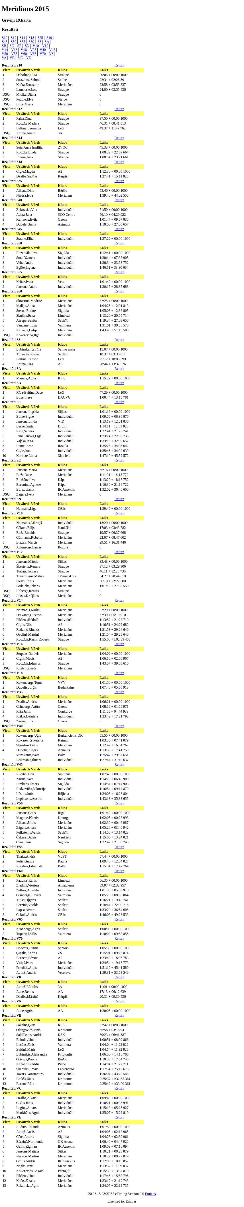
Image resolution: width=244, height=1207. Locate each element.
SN (27, 46)
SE (19, 46)
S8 (39, 42)
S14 (22, 38)
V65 (33, 54)
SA (47, 42)
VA (4, 58)
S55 (22, 42)
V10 (36, 46)
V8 (51, 54)
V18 (24, 50)
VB (12, 58)
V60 (24, 54)
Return (119, 65)
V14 (5, 50)
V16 (14, 50)
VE (28, 58)
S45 (4, 42)
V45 (52, 50)
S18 (31, 38)
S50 (13, 42)
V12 (45, 46)
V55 (14, 54)
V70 (43, 54)
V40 (43, 50)
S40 (49, 38)
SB (4, 46)
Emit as (150, 1194)
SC (12, 46)
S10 (4, 38)
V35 (33, 50)
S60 (31, 42)
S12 (13, 38)
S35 (40, 38)
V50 (5, 54)
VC (20, 58)
